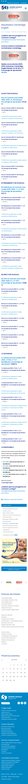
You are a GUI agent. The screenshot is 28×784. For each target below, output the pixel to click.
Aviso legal (4, 776)
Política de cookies (6, 779)
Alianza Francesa (6, 608)
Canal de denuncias (8, 532)
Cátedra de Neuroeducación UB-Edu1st (12, 627)
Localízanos (24, 3)
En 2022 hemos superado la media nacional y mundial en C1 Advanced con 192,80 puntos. (14, 424)
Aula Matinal (4, 749)
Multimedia (14, 774)
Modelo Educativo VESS (8, 625)
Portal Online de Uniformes (8, 748)
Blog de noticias (5, 774)
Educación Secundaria (7, 732)
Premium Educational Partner (10, 527)
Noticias (3, 642)
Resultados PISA (7, 521)
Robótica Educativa (6, 767)
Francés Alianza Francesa (7, 764)
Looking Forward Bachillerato (8, 733)
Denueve (4, 617)
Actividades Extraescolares (9, 636)
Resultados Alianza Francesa (10, 525)
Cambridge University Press (9, 600)
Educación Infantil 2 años (7, 726)
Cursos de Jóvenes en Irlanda (10, 606)
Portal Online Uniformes (8, 638)
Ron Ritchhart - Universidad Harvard (12, 621)
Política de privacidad (13, 776)
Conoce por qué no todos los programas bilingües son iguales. (14, 568)
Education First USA (7, 623)
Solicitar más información (12, 499)
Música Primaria (5, 769)
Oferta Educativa (7, 517)
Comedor (3, 751)
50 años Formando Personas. (10, 509)
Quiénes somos (7, 511)
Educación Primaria (6, 730)
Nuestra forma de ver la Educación (12, 515)
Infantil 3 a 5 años (6, 634)
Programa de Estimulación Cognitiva (10, 760)
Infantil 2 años (5, 632)
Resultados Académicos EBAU (10, 519)
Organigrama (6, 530)
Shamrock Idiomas (6, 615)
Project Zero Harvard (7, 619)
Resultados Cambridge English (10, 523)
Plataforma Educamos (13, 3)
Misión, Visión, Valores (8, 513)
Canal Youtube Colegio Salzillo (10, 610)
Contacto (4, 644)
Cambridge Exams (6, 602)
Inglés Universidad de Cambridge (9, 762)
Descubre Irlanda (6, 604)
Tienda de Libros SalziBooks (8, 746)
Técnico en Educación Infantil (9, 735)
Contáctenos (5, 703)
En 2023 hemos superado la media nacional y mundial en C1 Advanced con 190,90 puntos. (14, 408)
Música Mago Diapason (7, 765)
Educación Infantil (6, 728)
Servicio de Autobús (6, 753)
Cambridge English (6, 598)
